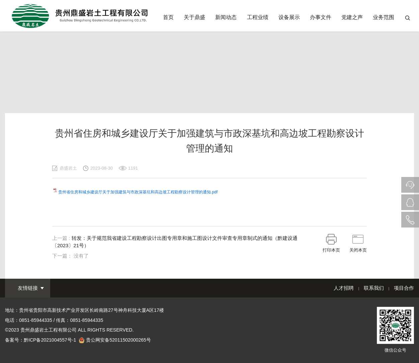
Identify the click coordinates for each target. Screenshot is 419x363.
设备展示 (289, 17)
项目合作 (404, 288)
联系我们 (374, 288)
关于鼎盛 (194, 17)
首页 (168, 17)
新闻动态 (226, 17)
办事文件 (320, 17)
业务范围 (383, 17)
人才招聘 (344, 288)
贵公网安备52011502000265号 (118, 340)
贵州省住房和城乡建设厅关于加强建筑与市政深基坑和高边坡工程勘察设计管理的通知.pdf (138, 192)
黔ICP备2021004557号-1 (50, 340)
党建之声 (352, 17)
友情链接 (28, 288)
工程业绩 (257, 17)
